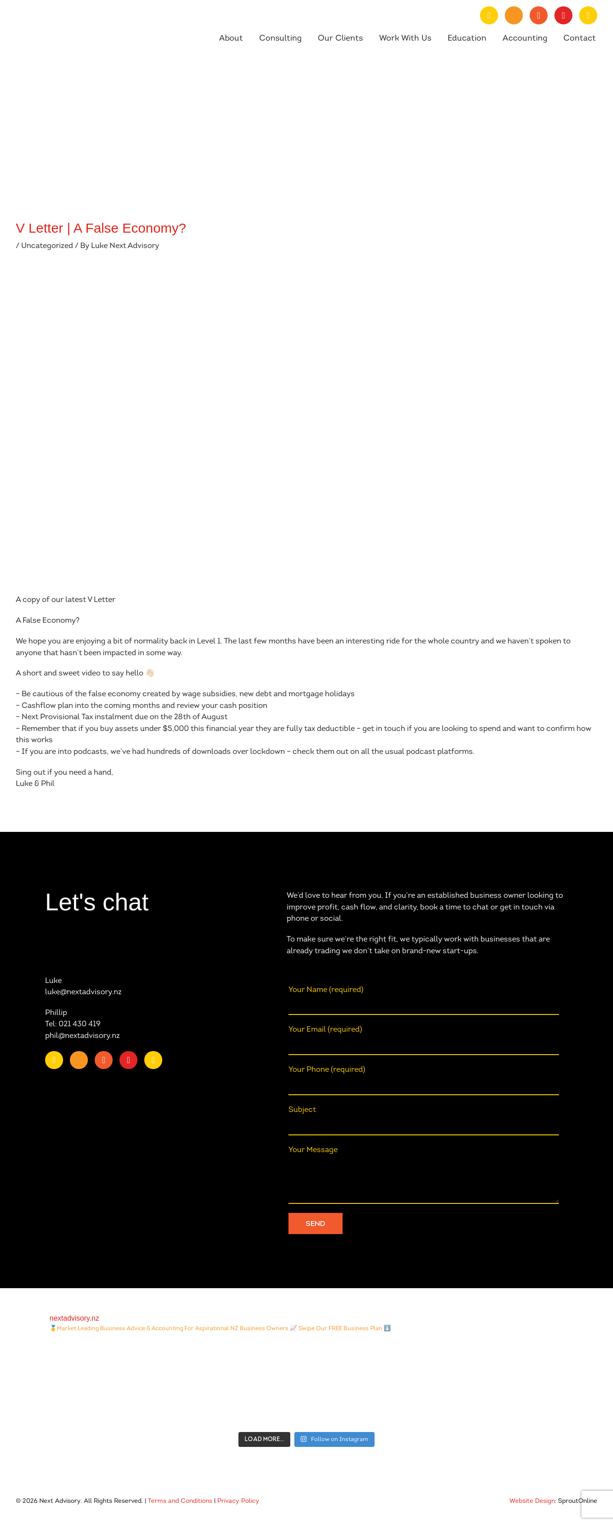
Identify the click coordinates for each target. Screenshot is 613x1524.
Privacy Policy (238, 1501)
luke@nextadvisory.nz (83, 992)
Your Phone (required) (423, 1080)
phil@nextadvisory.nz (82, 1036)
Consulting (280, 39)
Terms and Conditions (180, 1501)
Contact (579, 39)
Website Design (532, 1501)
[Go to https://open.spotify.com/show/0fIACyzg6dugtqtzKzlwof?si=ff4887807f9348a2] (588, 15)
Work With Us (405, 39)
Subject (423, 1120)
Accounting (525, 39)
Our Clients (340, 39)
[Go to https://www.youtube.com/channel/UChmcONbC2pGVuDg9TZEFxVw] (514, 15)
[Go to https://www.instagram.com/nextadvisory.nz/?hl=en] (563, 15)
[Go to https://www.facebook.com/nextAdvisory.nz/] (539, 15)
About (231, 39)
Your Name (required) (423, 1000)
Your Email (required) (423, 1040)
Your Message (423, 1175)
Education (467, 39)
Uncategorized (47, 246)
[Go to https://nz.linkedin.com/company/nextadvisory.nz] (489, 15)
